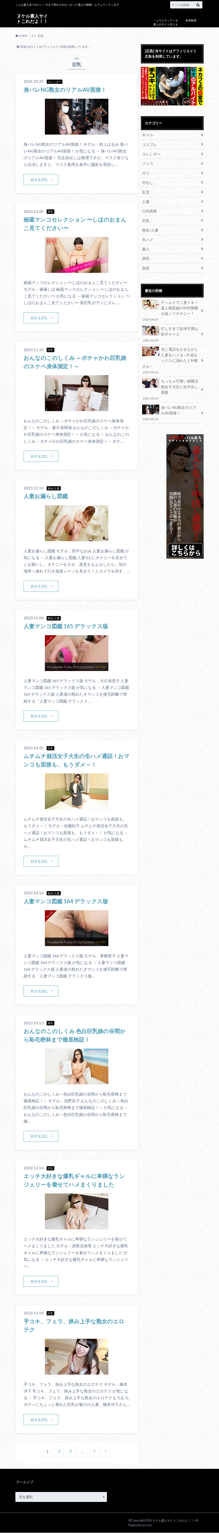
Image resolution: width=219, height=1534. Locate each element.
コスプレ (149, 144)
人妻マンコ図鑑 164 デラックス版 (70, 901)
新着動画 (191, 20)
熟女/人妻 (149, 227)
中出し (147, 181)
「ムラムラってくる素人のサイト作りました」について (165, 24)
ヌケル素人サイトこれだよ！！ (32, 18)
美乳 (145, 254)
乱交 (145, 190)
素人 (145, 245)
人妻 (145, 199)
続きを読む (39, 179)
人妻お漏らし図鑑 (48, 496)
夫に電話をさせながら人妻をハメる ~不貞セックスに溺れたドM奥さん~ (170, 351)
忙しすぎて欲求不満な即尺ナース (170, 328)
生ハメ (147, 236)
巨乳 (145, 217)
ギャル (147, 135)
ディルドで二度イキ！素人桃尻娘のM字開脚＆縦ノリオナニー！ (170, 306)
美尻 (145, 263)
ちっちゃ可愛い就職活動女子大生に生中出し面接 (170, 374)
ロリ (145, 171)
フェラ (147, 162)
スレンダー (150, 153)
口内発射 (149, 208)
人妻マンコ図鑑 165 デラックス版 (70, 626)
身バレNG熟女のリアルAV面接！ (68, 89)
